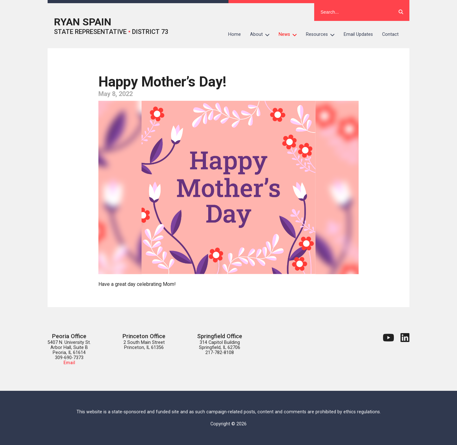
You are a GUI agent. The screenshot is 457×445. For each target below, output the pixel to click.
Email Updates (358, 34)
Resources (322, 34)
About (262, 34)
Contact (390, 34)
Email (69, 362)
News (290, 34)
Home (234, 34)
